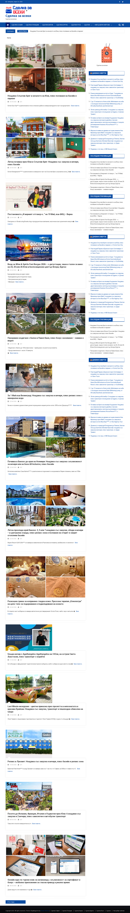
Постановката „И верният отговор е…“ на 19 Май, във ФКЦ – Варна (40, 214)
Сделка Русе (76, 25)
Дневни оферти (99, 73)
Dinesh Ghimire (45, 910)
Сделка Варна (47, 25)
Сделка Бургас (62, 25)
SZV (21, 101)
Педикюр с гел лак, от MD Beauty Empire (104, 149)
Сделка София (17, 25)
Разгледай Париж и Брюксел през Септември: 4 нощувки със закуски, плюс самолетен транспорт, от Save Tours (107, 87)
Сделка (87, 25)
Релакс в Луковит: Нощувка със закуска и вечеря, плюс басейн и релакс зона (45, 761)
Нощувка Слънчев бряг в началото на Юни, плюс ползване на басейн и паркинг (56, 31)
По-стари (11, 902)
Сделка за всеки (18, 16)
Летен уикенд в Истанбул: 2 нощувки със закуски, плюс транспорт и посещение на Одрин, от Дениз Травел (107, 112)
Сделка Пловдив (32, 25)
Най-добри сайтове (102, 25)
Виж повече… (75, 106)
